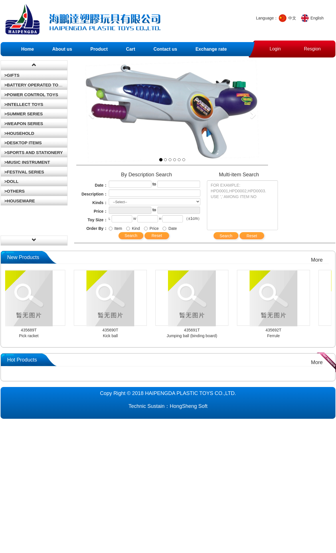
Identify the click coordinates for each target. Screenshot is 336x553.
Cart (130, 49)
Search (130, 235)
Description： (95, 194)
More (317, 260)
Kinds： (100, 202)
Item (115, 228)
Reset (157, 235)
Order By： (97, 228)
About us (62, 49)
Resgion (312, 47)
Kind (133, 228)
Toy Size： (98, 220)
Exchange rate (211, 49)
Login (275, 47)
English (317, 18)
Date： (101, 185)
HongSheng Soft (188, 406)
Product (99, 49)
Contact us (165, 49)
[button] (90, 112)
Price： (100, 211)
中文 (292, 18)
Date (170, 228)
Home (27, 49)
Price (151, 228)
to (154, 184)
